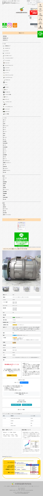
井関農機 (5, 154)
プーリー (5, 97)
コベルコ (5, 137)
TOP (5, 486)
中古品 (5, 210)
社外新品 (5, 212)
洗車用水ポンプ (6, 46)
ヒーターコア (6, 109)
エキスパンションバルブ (8, 75)
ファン (5, 82)
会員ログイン (30, 15)
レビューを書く (21, 409)
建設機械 (5, 181)
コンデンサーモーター (7, 77)
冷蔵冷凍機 (5, 197)
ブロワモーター (6, 80)
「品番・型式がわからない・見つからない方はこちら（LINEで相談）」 (33, 4)
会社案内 (8, 486)
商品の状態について (19, 317)
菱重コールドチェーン (7, 162)
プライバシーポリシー (24, 486)
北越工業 (5, 166)
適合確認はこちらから (11, 375)
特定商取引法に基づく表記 (15, 486)
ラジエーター (6, 63)
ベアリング (6, 99)
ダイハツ (5, 158)
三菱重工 (5, 141)
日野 (4, 123)
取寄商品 (5, 36)
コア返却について (21, 337)
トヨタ (5, 139)
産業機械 (5, 191)
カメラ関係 (6, 114)
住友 (4, 133)
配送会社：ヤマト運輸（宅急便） (10, 432)
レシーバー (6, 72)
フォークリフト (6, 189)
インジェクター (6, 60)
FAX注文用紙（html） (27, 404)
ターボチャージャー (7, 55)
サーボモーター (6, 92)
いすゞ (5, 121)
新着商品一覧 (6, 38)
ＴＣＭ (5, 164)
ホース (5, 85)
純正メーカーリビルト (7, 214)
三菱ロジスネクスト (7, 170)
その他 (5, 172)
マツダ (5, 127)
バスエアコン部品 (7, 94)
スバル (5, 145)
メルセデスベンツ (7, 160)
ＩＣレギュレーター (7, 102)
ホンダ (5, 152)
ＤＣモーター (6, 111)
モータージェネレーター (8, 65)
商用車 (5, 187)
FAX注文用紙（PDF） (16, 404)
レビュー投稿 (31, 486)
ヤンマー (5, 131)
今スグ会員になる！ (21, 324)
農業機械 (5, 193)
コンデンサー (6, 68)
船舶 (4, 185)
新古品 (5, 206)
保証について (25, 335)
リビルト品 (5, 208)
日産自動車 (5, 143)
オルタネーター (6, 48)
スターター (6, 51)
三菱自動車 (5, 147)
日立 (4, 135)
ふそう (5, 119)
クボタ (5, 156)
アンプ (5, 90)
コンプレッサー (6, 53)
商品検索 (38, 2)
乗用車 (5, 183)
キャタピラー (6, 168)
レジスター (6, 87)
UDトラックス (6, 125)
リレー (5, 104)
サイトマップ (36, 486)
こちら (13, 387)
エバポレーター (6, 70)
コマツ (5, 129)
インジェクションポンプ (8, 58)
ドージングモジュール (7, 107)
